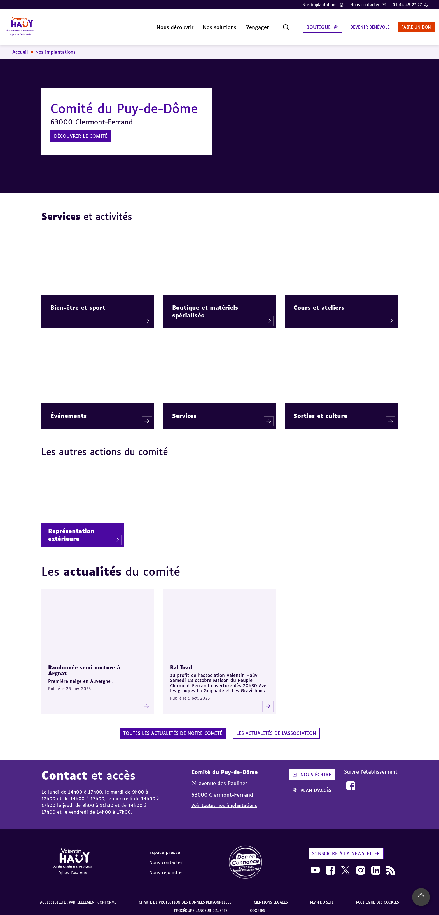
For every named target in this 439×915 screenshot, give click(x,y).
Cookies (257, 906)
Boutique (302, 25)
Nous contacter (365, 4)
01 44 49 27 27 (407, 4)
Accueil (20, 47)
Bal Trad (181, 663)
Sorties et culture (320, 411)
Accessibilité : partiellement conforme (78, 898)
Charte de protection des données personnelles (185, 898)
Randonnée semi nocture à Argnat (84, 666)
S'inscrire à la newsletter (346, 849)
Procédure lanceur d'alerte (201, 906)
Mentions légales (271, 898)
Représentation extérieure (71, 530)
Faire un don (407, 25)
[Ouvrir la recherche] (269, 24)
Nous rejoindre (165, 868)
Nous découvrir (158, 25)
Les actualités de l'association (276, 728)
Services (184, 411)
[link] (351, 781)
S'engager (241, 25)
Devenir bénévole (356, 25)
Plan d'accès (312, 786)
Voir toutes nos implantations (224, 801)
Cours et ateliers (319, 303)
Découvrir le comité (81, 131)
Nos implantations (319, 4)
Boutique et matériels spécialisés (205, 307)
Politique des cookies (377, 898)
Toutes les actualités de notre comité (172, 728)
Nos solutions (203, 25)
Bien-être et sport (77, 303)
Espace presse (164, 848)
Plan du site (322, 898)
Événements (68, 411)
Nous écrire (312, 770)
